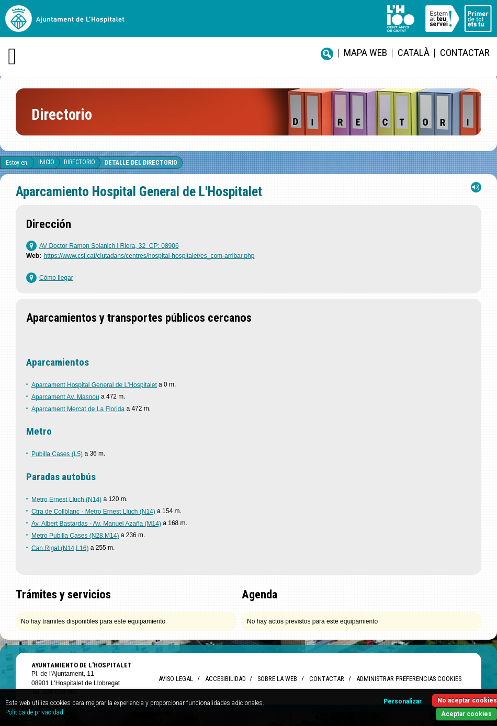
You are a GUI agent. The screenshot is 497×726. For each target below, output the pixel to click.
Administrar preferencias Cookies (408, 679)
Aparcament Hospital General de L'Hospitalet (94, 384)
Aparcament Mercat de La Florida (78, 409)
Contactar (465, 53)
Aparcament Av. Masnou (65, 396)
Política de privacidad (34, 712)
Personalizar (402, 701)
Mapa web (365, 53)
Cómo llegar (56, 277)
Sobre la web (277, 679)
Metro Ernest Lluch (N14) (66, 499)
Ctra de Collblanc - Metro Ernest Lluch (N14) (93, 511)
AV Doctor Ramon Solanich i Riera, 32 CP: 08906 (109, 245)
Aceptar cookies (466, 714)
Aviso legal (176, 679)
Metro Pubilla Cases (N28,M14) (75, 535)
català (414, 53)
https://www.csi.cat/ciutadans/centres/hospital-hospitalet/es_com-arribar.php (149, 255)
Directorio (79, 162)
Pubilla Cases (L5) (57, 454)
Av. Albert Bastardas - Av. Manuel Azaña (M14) (96, 523)
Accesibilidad (225, 679)
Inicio (46, 162)
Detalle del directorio (141, 162)
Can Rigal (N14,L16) (59, 547)
